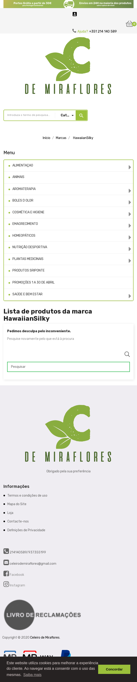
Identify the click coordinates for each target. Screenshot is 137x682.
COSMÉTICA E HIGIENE (28, 212)
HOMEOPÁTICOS (23, 236)
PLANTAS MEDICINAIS (27, 259)
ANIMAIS (18, 177)
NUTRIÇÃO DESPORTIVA (29, 247)
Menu (9, 152)
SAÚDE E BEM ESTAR (27, 294)
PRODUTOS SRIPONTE (28, 270)
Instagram (17, 585)
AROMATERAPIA (24, 189)
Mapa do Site (16, 504)
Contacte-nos (18, 521)
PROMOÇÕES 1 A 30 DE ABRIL (33, 282)
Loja (10, 513)
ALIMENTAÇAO (22, 165)
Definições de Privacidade (26, 530)
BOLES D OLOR (22, 200)
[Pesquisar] (68, 367)
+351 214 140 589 (103, 31)
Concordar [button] (114, 669)
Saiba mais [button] (32, 675)
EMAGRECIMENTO (25, 224)
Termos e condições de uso (27, 496)
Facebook (16, 575)
